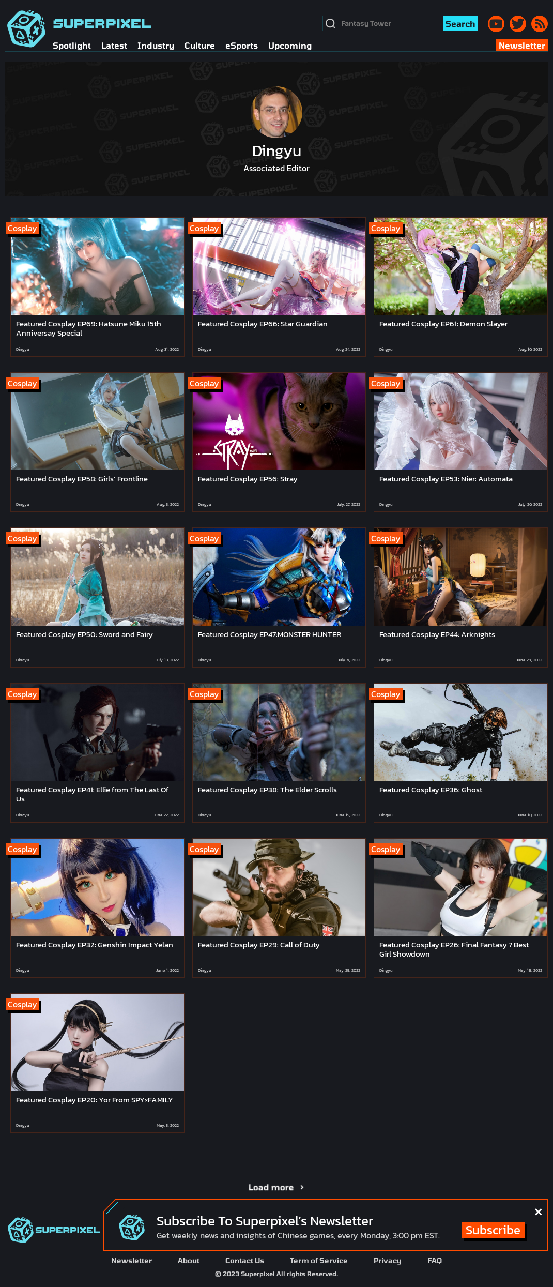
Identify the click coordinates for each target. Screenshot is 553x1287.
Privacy (388, 1260)
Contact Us (244, 1260)
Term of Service (319, 1260)
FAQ (434, 1260)
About (188, 1260)
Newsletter (131, 1260)
